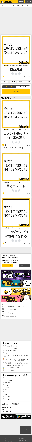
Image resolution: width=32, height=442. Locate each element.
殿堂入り (7, 440)
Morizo (5, 394)
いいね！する (7, 407)
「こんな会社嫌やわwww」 (10, 346)
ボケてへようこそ (24, 265)
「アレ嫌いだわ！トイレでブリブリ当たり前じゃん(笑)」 (15, 356)
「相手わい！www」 (8, 353)
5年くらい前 (27, 76)
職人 (28, 5)
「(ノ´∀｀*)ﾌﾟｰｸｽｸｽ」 (8, 370)
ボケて (5, 147)
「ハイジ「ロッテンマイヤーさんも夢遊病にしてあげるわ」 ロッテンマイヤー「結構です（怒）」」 (16, 359)
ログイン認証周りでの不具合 (16, 316)
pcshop (5, 385)
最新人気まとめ (22, 440)
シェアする (4, 81)
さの (20, 147)
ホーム (4, 5)
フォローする (7, 409)
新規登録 (21, 1)
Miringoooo (6, 399)
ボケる (12, 5)
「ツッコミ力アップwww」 (10, 351)
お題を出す (20, 5)
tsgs (5, 392)
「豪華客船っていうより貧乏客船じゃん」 (13, 365)
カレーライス (7, 387)
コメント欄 (13, 147)
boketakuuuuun (7, 380)
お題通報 (20, 81)
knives (5, 378)
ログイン (28, 1)
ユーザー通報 (27, 81)
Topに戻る (25, 430)
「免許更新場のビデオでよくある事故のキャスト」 (15, 363)
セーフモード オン (7, 265)
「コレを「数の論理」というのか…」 (12, 368)
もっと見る (16, 91)
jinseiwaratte (6, 383)
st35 (5, 390)
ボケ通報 (13, 81)
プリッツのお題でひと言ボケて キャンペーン (16, 305)
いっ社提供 (6, 397)
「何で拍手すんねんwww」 (10, 348)
